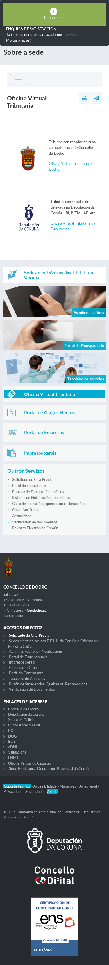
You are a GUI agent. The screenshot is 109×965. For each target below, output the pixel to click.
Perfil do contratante (29, 485)
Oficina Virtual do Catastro (29, 763)
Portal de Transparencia (28, 656)
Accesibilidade (45, 786)
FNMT (13, 757)
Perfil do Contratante (26, 673)
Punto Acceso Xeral (24, 725)
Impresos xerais (22, 662)
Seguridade (34, 791)
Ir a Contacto (13, 615)
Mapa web (68, 786)
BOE (12, 741)
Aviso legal (88, 786)
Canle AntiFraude (26, 509)
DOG (12, 736)
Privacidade (13, 791)
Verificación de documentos (34, 522)
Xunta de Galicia (21, 719)
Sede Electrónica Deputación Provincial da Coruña (49, 768)
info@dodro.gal (35, 610)
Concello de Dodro (23, 709)
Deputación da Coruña (26, 714)
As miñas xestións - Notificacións (36, 651)
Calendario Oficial (23, 667)
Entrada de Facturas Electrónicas (38, 491)
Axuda (52, 791)
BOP (12, 730)
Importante (53, 17)
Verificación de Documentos (32, 689)
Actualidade (21, 516)
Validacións (17, 752)
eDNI (12, 747)
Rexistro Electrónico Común (35, 527)
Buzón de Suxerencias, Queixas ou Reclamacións (48, 684)
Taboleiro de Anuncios (27, 678)
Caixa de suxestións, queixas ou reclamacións (48, 503)
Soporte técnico (17, 786)
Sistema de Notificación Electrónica (41, 497)
